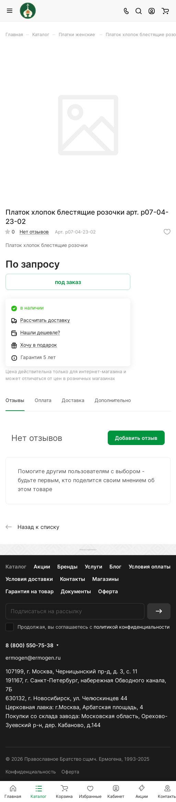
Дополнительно (113, 400)
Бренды (67, 566)
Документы (76, 591)
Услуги (93, 566)
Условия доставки (29, 579)
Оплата (43, 400)
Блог (115, 566)
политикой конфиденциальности (131, 627)
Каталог (15, 566)
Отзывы (14, 400)
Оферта (108, 591)
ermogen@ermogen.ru (33, 657)
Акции (42, 566)
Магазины (105, 579)
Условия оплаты (150, 566)
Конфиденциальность (30, 771)
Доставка (73, 400)
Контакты (72, 579)
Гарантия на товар (29, 591)
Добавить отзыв (136, 438)
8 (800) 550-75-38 (29, 645)
